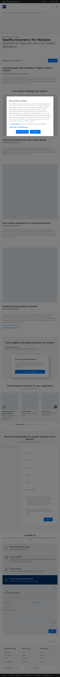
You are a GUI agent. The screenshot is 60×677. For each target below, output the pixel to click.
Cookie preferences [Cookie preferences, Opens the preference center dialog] (22, 132)
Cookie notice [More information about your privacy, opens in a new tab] (13, 127)
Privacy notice (15, 124)
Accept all (35, 132)
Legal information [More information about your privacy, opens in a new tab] (22, 127)
